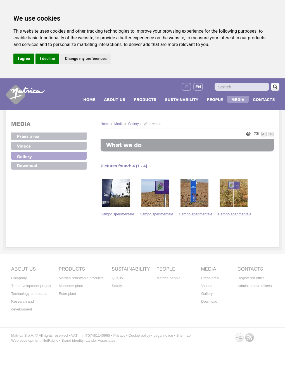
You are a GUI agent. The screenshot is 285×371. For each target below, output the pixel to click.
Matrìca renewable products (81, 278)
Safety (117, 286)
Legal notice (163, 335)
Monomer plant (71, 286)
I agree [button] (24, 58)
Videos (206, 286)
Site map (183, 335)
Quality (117, 278)
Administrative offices (255, 286)
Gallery (207, 294)
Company (19, 278)
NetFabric (50, 340)
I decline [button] (47, 58)
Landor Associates (100, 340)
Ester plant (67, 294)
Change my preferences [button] (85, 58)
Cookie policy (139, 335)
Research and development (22, 305)
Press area (210, 278)
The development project (31, 286)
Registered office (251, 278)
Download (209, 301)
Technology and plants (29, 294)
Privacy (119, 335)
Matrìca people (168, 278)
